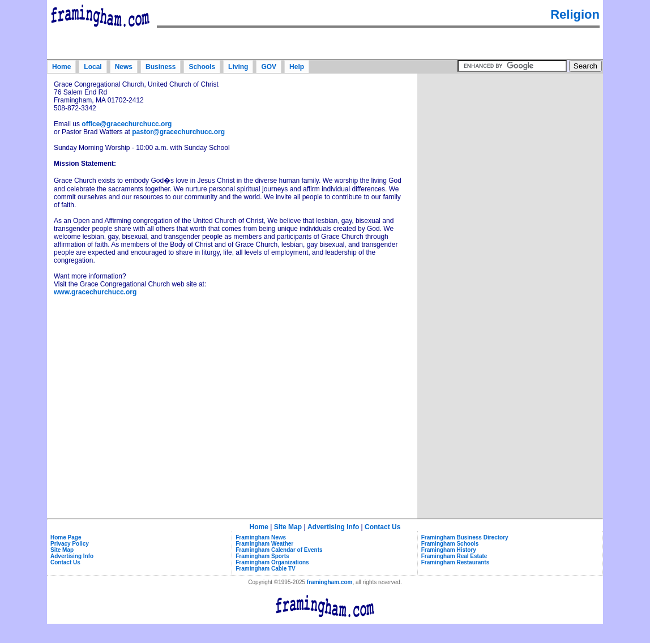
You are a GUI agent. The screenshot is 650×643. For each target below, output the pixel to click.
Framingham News (261, 537)
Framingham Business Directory (464, 537)
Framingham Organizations (272, 562)
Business (161, 67)
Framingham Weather (264, 544)
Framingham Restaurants (455, 562)
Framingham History (448, 550)
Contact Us (382, 527)
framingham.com (330, 582)
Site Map (288, 527)
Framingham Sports (262, 556)
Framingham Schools (450, 544)
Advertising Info (333, 527)
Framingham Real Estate (454, 556)
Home (61, 67)
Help (296, 67)
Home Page (65, 537)
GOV (268, 67)
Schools (202, 67)
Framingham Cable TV (266, 568)
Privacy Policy (69, 544)
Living (238, 67)
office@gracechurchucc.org (127, 124)
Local (92, 67)
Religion (575, 14)
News (123, 67)
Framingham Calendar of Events (279, 550)
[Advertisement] (510, 146)
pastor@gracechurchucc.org (178, 132)
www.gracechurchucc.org (95, 292)
